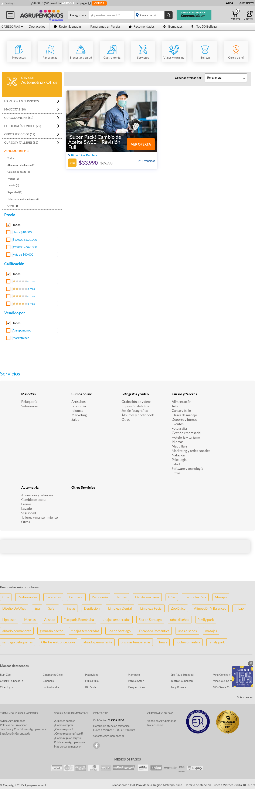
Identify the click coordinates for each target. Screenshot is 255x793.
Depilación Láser (147, 597)
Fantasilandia (51, 687)
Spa (37, 608)
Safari (52, 608)
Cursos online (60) (18, 117)
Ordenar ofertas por (188, 77)
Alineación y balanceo (37, 495)
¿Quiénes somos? (64, 720)
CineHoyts (6, 687)
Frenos (26, 504)
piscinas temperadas (135, 642)
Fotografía (179, 428)
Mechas (30, 620)
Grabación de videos (136, 402)
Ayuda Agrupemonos (12, 720)
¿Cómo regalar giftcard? (68, 733)
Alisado (49, 620)
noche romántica (188, 642)
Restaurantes (27, 597)
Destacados (37, 26)
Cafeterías (53, 597)
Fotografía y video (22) (22, 126)
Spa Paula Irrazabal (182, 674)
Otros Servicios (83, 487)
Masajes (221, 597)
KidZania (90, 687)
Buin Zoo (5, 674)
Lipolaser (9, 620)
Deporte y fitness (184, 419)
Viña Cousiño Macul (225, 681)
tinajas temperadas (116, 620)
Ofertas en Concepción (58, 642)
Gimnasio (76, 597)
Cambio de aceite (33, 499)
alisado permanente (16, 631)
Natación (178, 455)
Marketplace (21, 338)
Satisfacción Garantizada (15, 733)
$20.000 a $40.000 (25, 247)
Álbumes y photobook (138, 415)
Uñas (172, 597)
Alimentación (181, 402)
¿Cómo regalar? (63, 729)
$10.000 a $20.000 (25, 239)
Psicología (179, 460)
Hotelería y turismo (186, 437)
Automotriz (30, 487)
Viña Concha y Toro (225, 674)
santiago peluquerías (17, 642)
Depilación (92, 608)
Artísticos (78, 402)
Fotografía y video (135, 394)
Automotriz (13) (16, 151)
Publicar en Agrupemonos (69, 742)
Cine (5, 597)
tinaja (163, 642)
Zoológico (178, 608)
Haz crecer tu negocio (67, 746)
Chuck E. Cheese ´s (11, 681)
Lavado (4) (13, 185)
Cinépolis (48, 681)
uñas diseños (179, 620)
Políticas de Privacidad (13, 725)
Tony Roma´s (178, 687)
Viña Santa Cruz (223, 687)
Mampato (134, 674)
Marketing (79, 415)
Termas (121, 597)
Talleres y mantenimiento (39, 517)
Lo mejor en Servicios (21, 101)
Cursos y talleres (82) (21, 142)
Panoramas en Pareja (105, 26)
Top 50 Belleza (204, 26)
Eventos (178, 424)
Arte (175, 406)
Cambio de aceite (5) (18, 171)
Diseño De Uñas (14, 608)
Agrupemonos (22, 330)
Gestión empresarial (186, 433)
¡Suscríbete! (246, 3)
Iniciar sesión (155, 725)
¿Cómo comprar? (64, 725)
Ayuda (229, 3)
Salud (75, 419)
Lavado (26, 508)
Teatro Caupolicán (182, 681)
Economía (78, 406)
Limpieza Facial (151, 608)
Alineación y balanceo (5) (21, 165)
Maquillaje (179, 446)
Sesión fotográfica (135, 410)
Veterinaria (29, 406)
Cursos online (81, 394)
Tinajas (70, 608)
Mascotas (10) (15, 109)
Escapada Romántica (79, 620)
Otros (126, 419)
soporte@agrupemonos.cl (108, 736)
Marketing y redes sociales (191, 451)
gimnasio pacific (51, 631)
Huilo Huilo (92, 681)
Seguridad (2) (14, 192)
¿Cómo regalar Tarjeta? (68, 738)
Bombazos (173, 26)
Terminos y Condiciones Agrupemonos (23, 729)
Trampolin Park (195, 597)
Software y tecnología (187, 468)
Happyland (91, 674)
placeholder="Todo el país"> (152, 15)
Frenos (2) (13, 178)
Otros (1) (12, 205)
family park (206, 620)
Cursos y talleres (184, 394)
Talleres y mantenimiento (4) (23, 199)
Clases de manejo (184, 415)
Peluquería (29, 402)
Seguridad (28, 513)
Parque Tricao (136, 687)
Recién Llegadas (68, 26)
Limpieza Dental (120, 608)
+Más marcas (243, 697)
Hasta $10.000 (22, 232)
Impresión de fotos (135, 406)
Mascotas (28, 394)
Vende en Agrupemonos (161, 720)
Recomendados (142, 26)
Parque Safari (136, 681)
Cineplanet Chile (53, 674)
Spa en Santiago (150, 620)
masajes (211, 631)
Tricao (239, 608)
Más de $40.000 (23, 254)
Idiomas (77, 410)
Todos (10, 158)
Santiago (9, 3)
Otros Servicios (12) (19, 134)
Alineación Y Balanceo (210, 608)
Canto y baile (181, 410)
